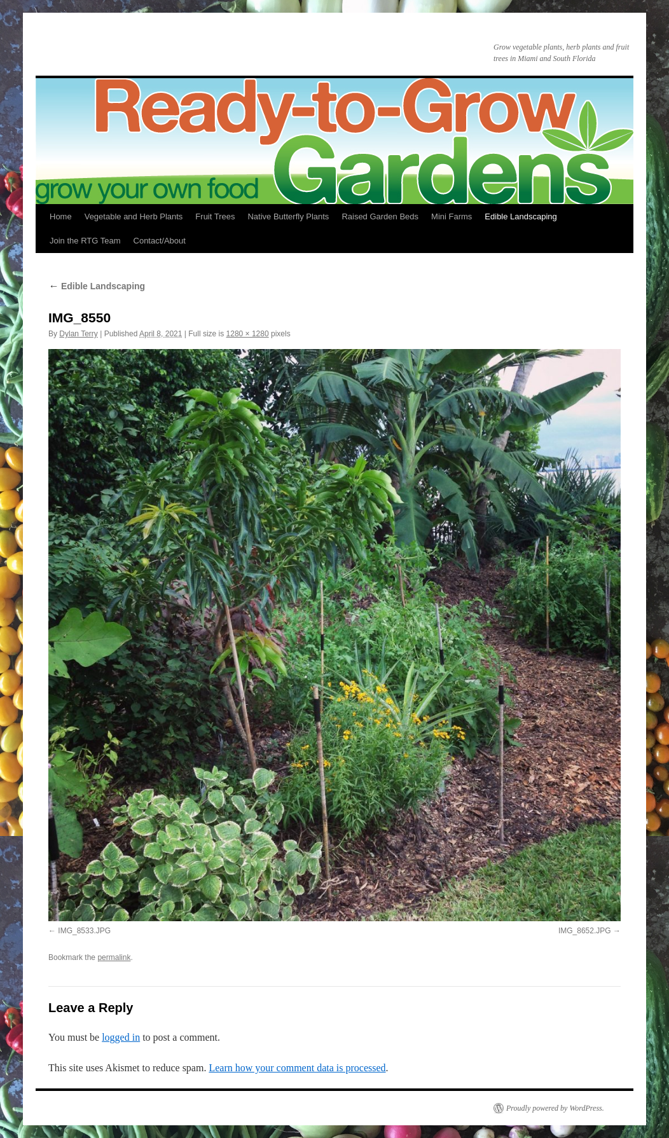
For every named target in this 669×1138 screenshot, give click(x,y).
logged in (121, 1037)
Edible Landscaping (520, 216)
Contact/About (160, 240)
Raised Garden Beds (379, 216)
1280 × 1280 (247, 333)
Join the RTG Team (85, 240)
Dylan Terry (78, 333)
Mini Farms (451, 216)
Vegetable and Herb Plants (134, 216)
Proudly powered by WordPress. (555, 1108)
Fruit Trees (215, 216)
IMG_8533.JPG (84, 930)
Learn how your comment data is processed (297, 1067)
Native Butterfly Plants (288, 216)
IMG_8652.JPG (584, 930)
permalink (113, 957)
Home (61, 216)
